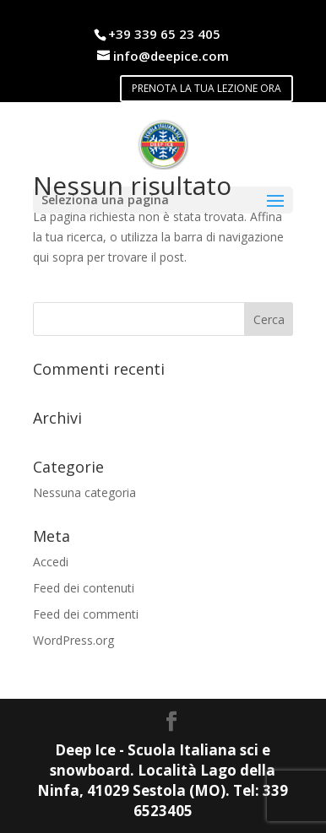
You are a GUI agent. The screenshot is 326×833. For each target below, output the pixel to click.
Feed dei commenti (86, 614)
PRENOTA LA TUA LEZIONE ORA (206, 88)
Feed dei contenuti (83, 588)
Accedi (50, 562)
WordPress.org (73, 640)
